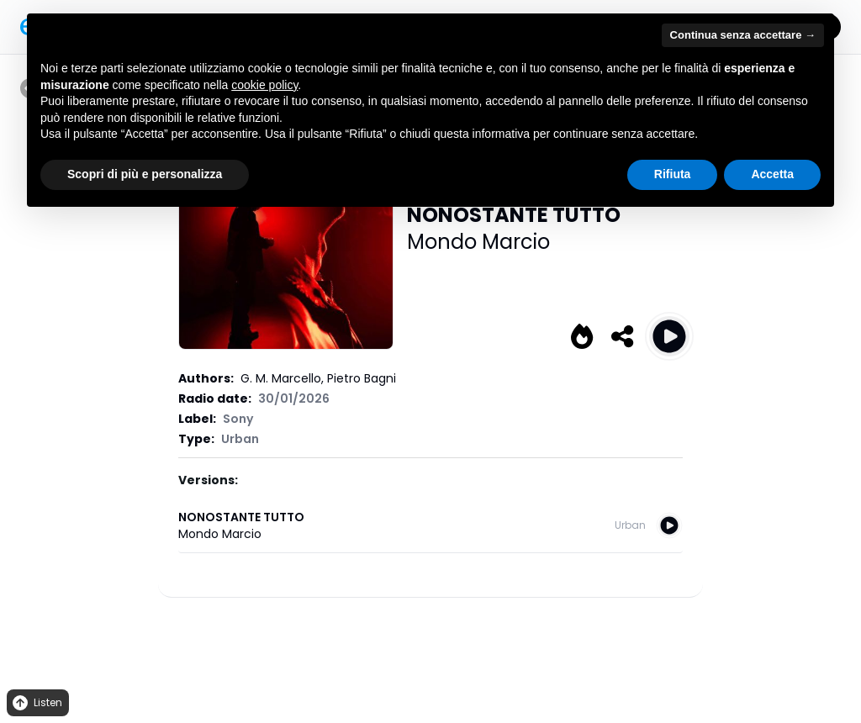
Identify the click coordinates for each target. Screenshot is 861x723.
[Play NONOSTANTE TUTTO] (669, 336)
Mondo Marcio (478, 242)
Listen (36, 703)
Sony (238, 418)
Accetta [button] (772, 174)
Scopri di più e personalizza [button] (144, 174)
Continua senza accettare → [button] (743, 35)
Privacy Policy (355, 637)
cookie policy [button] (264, 85)
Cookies (418, 637)
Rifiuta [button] (672, 174)
